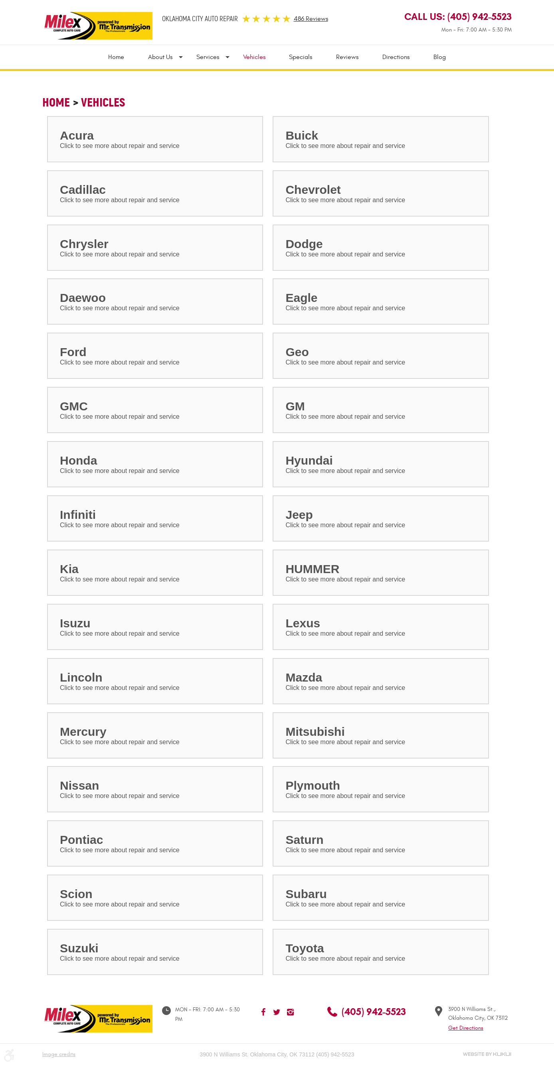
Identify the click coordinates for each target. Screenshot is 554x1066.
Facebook (263, 1012)
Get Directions (465, 1028)
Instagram (291, 1012)
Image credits (58, 1054)
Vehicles (254, 57)
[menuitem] (122, 57)
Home (116, 57)
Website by (487, 1054)
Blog (440, 57)
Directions (396, 57)
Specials (301, 57)
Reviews (347, 57)
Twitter (277, 1012)
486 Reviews (311, 18)
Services (207, 57)
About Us (160, 57)
